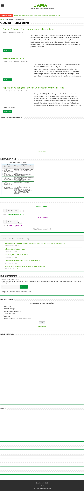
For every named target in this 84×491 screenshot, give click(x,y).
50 (16, 257)
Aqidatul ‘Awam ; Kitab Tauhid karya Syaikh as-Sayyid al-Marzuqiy (25, 266)
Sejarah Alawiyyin (9, 309)
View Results (42, 326)
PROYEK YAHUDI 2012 (13, 58)
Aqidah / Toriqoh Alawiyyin (12, 311)
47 (16, 263)
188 (18, 245)
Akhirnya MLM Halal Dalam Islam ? (15, 249)
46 (17, 268)
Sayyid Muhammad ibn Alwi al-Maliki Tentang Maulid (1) (22, 260)
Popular (11, 239)
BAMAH (42, 5)
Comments (20, 239)
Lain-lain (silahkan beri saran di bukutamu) (17, 319)
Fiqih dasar (7, 306)
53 (16, 251)
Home (2, 19)
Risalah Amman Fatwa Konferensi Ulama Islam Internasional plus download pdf (37, 15)
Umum (19, 32)
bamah (6, 32)
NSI (46, 483)
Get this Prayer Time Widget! (42, 151)
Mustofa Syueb (8, 61)
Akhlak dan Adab (9, 314)
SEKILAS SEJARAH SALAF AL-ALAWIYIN (16, 255)
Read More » (7, 50)
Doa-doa (7, 316)
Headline (13, 32)
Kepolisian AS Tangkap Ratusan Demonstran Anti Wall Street (33, 87)
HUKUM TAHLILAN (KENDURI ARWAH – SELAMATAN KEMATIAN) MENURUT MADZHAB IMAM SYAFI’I (35, 243)
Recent (4, 239)
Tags (27, 239)
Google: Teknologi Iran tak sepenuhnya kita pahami (28, 29)
